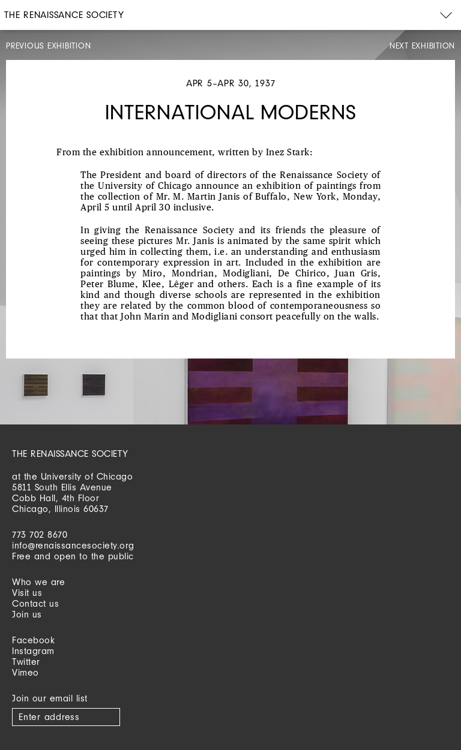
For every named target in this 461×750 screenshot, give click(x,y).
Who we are (38, 582)
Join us (27, 614)
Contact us (35, 603)
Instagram (33, 650)
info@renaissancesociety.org (73, 545)
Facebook (33, 640)
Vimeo (25, 672)
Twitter (26, 661)
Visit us (27, 592)
